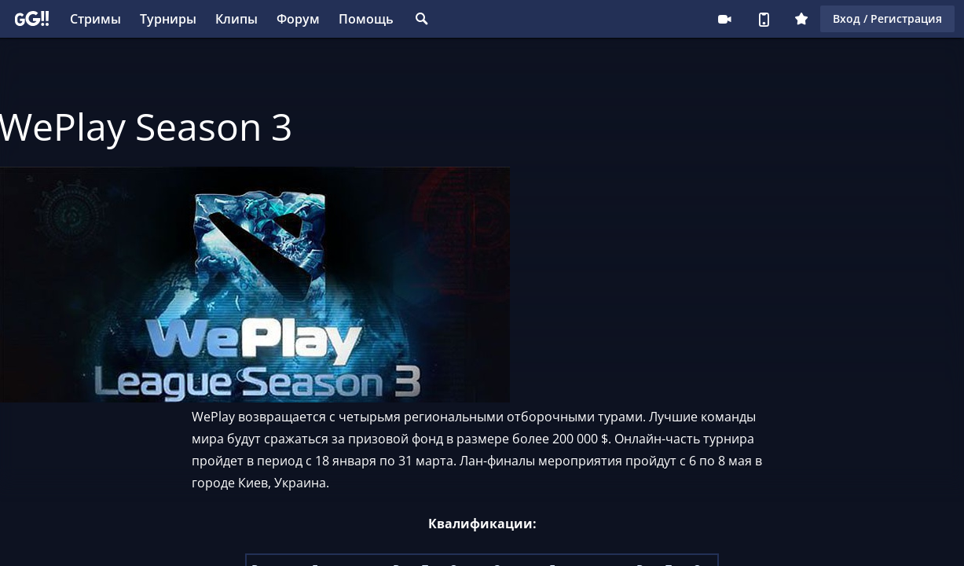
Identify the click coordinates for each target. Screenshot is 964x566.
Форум (298, 19)
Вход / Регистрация (887, 18)
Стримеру (724, 19)
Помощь (366, 19)
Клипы (236, 19)
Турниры (168, 19)
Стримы (95, 19)
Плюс (801, 19)
